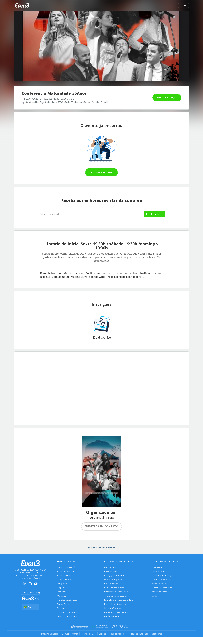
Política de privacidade (137, 633)
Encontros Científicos (67, 612)
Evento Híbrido (64, 579)
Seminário (61, 591)
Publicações (110, 567)
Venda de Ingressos (113, 579)
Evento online (63, 575)
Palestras (61, 608)
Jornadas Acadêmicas (67, 600)
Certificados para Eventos (116, 612)
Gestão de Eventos (113, 583)
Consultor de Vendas (161, 579)
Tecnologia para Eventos (115, 596)
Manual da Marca (70, 633)
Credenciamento (112, 616)
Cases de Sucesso (160, 571)
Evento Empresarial (66, 567)
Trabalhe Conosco (49, 633)
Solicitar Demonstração (162, 575)
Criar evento (157, 567)
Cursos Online (63, 604)
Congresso (62, 583)
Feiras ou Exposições (67, 616)
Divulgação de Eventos (114, 575)
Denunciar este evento (101, 547)
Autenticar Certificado (162, 587)
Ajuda (154, 596)
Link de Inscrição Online (115, 604)
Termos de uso (88, 633)
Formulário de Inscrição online (118, 600)
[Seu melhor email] (91, 214)
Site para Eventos (112, 608)
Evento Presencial (65, 571)
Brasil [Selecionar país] (30, 607)
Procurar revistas (101, 172)
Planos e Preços (159, 583)
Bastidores (157, 633)
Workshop (61, 596)
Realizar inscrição (167, 97)
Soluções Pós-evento (114, 587)
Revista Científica (112, 571)
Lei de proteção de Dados (111, 633)
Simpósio (61, 587)
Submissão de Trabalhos (116, 591)
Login (183, 5)
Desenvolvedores (160, 591)
